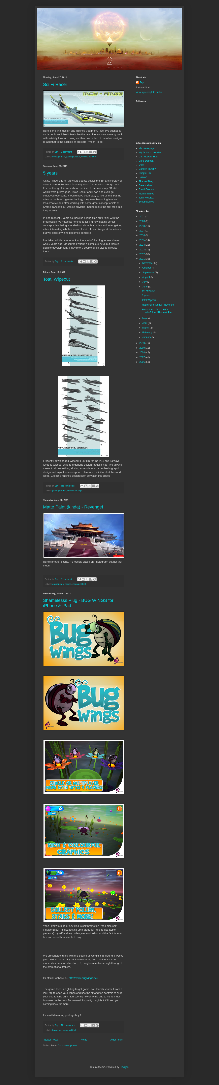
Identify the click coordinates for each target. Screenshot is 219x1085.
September (148, 272)
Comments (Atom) (67, 1045)
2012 (142, 254)
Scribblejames (146, 201)
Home (84, 1039)
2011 (142, 258)
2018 (142, 226)
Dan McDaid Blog (148, 156)
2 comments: (67, 261)
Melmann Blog (146, 193)
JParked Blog (146, 181)
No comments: (68, 486)
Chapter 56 (145, 173)
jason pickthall (73, 156)
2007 (142, 357)
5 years (50, 173)
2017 (142, 230)
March (146, 327)
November (148, 263)
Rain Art (143, 177)
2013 (142, 249)
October (147, 267)
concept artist (58, 156)
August (146, 277)
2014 (142, 244)
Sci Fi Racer (55, 84)
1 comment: (67, 152)
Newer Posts (51, 1039)
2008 (142, 352)
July (144, 281)
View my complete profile (149, 92)
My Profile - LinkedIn (150, 152)
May (145, 318)
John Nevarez (146, 197)
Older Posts (116, 1039)
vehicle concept (88, 156)
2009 (142, 347)
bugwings (57, 1030)
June (145, 286)
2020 (142, 221)
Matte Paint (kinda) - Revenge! (73, 506)
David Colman (146, 189)
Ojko (141, 164)
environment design (61, 584)
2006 (142, 362)
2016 (142, 235)
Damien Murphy (147, 168)
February (147, 332)
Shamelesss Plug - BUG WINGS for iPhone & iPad (157, 311)
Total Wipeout (56, 279)
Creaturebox (145, 185)
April (145, 323)
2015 (142, 240)
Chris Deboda (146, 160)
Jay (142, 82)
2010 (142, 343)
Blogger (124, 1067)
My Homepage (146, 148)
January (147, 337)
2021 (142, 216)
